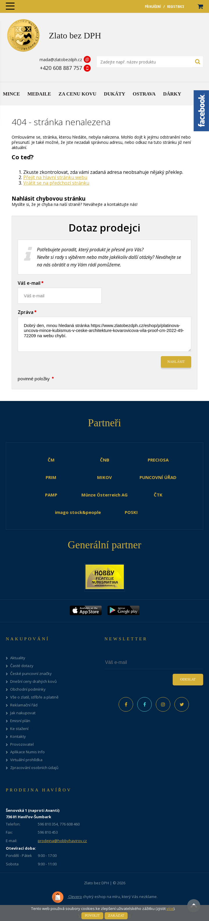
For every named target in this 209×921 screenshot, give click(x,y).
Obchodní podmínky (28, 689)
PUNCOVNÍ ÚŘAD (158, 477)
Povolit (92, 915)
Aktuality (17, 658)
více (170, 908)
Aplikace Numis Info (27, 752)
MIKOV (104, 477)
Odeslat (188, 679)
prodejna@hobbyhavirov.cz (62, 840)
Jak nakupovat (22, 713)
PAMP (51, 495)
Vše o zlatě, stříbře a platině (34, 697)
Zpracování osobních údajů (34, 768)
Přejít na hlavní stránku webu (55, 177)
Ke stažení (19, 728)
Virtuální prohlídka (26, 760)
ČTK (158, 495)
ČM (51, 460)
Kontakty (18, 736)
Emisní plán (20, 721)
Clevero (66, 897)
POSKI (131, 512)
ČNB (104, 460)
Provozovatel (22, 744)
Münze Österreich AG (104, 495)
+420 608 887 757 (61, 67)
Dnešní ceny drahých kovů (33, 681)
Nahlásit (176, 362)
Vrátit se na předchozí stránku (56, 183)
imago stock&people (78, 512)
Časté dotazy (21, 666)
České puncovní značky (31, 673)
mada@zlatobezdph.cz (61, 59)
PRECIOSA (158, 460)
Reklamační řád (23, 705)
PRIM (51, 477)
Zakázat (116, 915)
